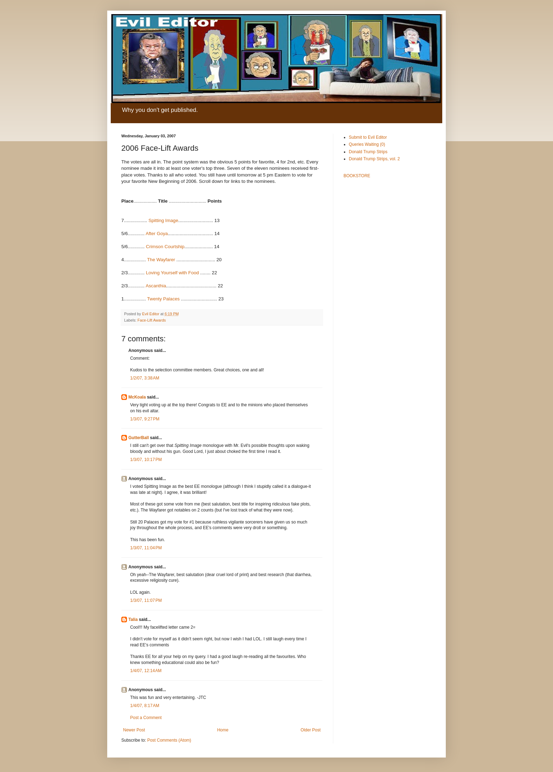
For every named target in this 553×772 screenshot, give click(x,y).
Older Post (310, 730)
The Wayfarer (161, 259)
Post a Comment (146, 717)
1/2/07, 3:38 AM (144, 378)
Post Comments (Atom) (169, 740)
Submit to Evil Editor (368, 137)
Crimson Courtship (165, 246)
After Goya (157, 233)
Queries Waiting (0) (367, 144)
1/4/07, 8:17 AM (144, 705)
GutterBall (138, 437)
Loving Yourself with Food (172, 272)
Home (223, 730)
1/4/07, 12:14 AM (146, 670)
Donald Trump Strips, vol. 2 (374, 158)
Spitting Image (163, 220)
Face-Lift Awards (152, 320)
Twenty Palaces (163, 298)
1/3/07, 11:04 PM (146, 547)
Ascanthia (156, 285)
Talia (133, 619)
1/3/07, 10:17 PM (146, 459)
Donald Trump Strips (368, 151)
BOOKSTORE (357, 175)
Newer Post (134, 730)
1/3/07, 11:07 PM (146, 600)
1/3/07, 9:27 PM (144, 419)
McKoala (137, 397)
